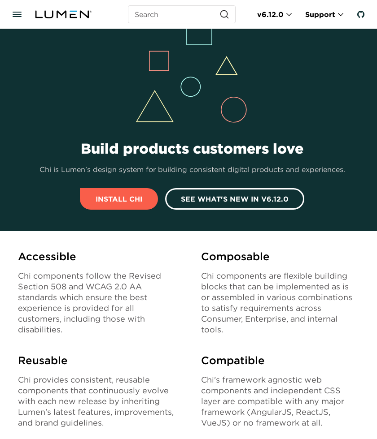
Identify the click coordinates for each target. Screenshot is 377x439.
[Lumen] (69, 14)
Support (320, 14)
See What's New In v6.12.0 (235, 198)
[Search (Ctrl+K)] (182, 14)
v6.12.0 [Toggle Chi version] (270, 14)
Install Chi (119, 198)
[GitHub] (361, 14)
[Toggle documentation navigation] (17, 14)
